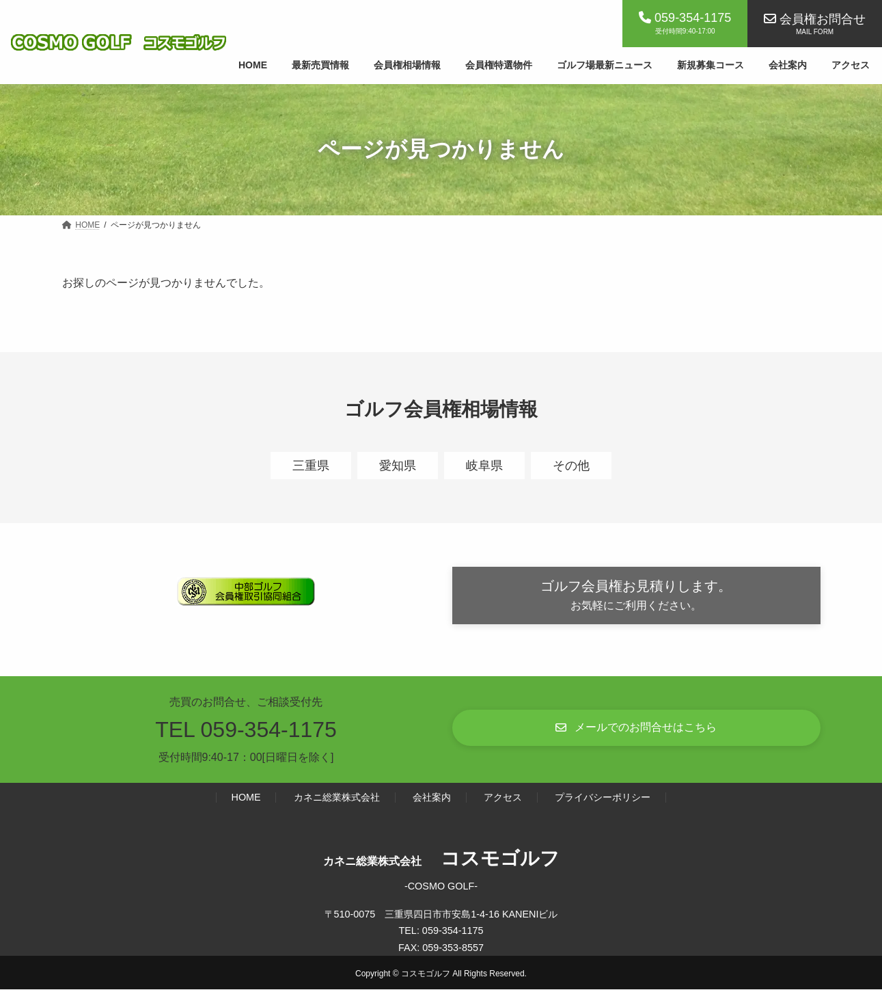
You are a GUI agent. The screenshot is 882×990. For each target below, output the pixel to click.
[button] (636, 596)
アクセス (503, 797)
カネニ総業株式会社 (337, 797)
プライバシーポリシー (602, 797)
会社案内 (432, 797)
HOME (246, 797)
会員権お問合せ (823, 19)
